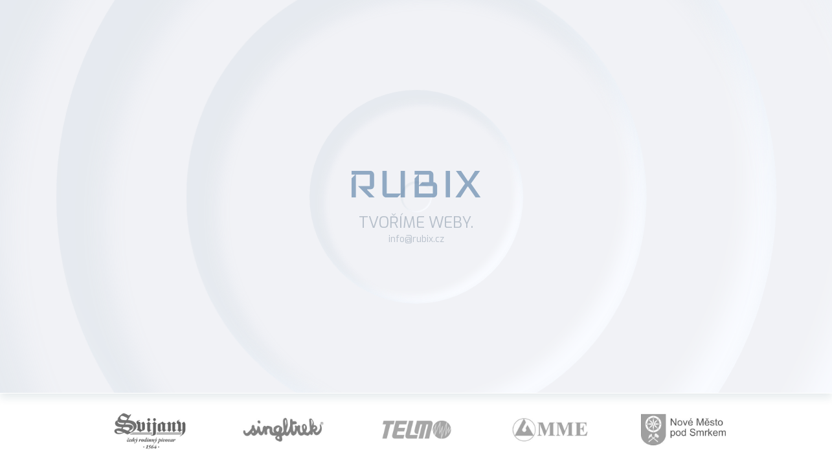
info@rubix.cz (416, 239)
